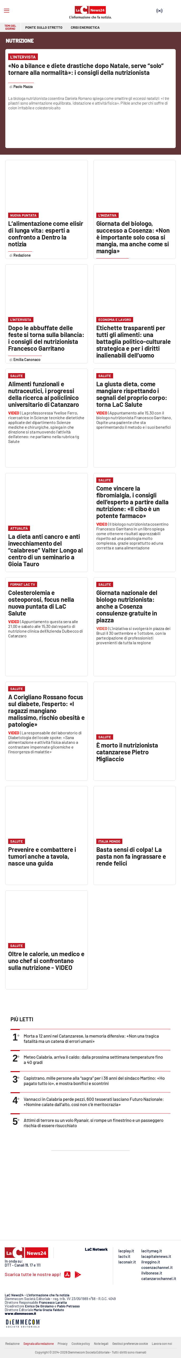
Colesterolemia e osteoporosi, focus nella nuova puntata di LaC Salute (41, 603)
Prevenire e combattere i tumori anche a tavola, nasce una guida (42, 856)
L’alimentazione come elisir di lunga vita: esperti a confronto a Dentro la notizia (45, 233)
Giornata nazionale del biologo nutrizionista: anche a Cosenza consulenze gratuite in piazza (127, 606)
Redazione (12, 1343)
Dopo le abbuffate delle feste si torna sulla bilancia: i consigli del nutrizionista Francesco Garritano (46, 338)
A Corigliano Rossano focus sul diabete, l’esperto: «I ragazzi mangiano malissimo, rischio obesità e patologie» (46, 710)
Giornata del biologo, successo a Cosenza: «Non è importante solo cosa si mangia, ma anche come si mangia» (133, 237)
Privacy (63, 1343)
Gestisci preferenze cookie (130, 1343)
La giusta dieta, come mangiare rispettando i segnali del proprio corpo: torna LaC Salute (131, 394)
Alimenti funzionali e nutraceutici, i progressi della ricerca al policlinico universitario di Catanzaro (43, 394)
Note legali (101, 1343)
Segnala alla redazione (38, 1343)
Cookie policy (81, 1343)
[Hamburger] (6, 10)
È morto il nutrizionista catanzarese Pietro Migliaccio (127, 752)
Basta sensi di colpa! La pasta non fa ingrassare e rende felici (131, 856)
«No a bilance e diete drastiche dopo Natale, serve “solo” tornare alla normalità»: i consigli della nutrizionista (86, 69)
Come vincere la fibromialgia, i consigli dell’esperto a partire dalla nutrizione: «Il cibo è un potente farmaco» (132, 501)
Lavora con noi (162, 1343)
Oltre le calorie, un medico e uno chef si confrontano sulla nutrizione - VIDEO (46, 960)
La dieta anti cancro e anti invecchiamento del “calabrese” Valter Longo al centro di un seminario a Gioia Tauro (45, 550)
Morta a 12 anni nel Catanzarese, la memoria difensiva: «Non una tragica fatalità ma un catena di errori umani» (91, 1038)
